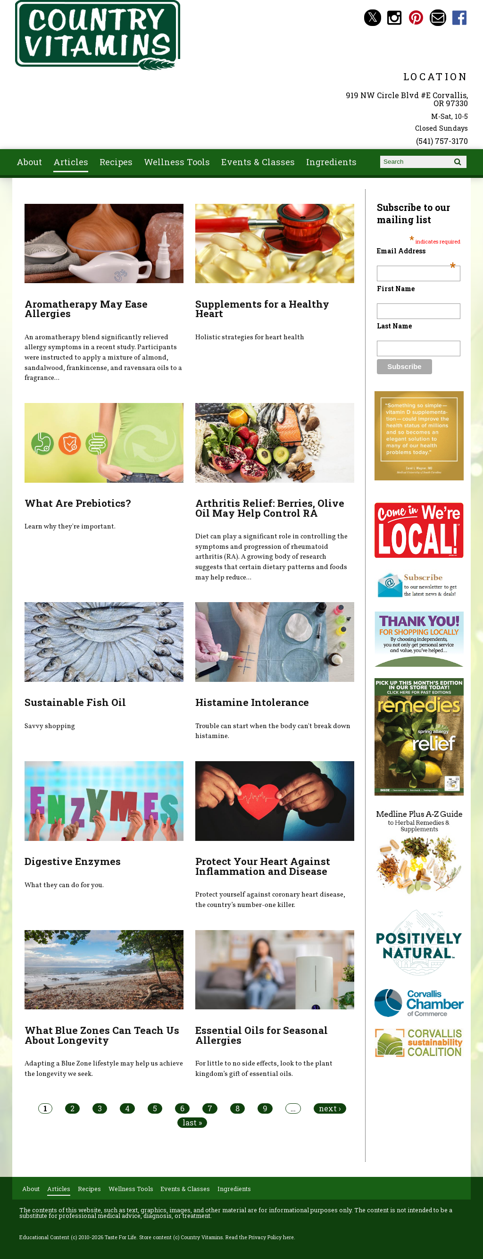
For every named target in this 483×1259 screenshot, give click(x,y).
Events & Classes (258, 162)
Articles (70, 162)
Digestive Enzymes (73, 861)
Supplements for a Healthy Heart (262, 308)
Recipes (116, 162)
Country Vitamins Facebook (459, 17)
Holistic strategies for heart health (249, 337)
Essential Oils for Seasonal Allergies (261, 1035)
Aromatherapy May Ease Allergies (86, 308)
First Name (396, 288)
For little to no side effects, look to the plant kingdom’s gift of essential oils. (264, 1069)
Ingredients (331, 162)
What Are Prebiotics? (78, 503)
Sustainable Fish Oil (75, 702)
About (29, 162)
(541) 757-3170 (442, 141)
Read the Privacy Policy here (259, 1237)
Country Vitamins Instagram (394, 17)
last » (192, 1122)
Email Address (416, 250)
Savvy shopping (50, 726)
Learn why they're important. (70, 526)
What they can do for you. (64, 885)
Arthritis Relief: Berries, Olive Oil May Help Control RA (269, 508)
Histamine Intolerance (252, 702)
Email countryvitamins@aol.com (438, 17)
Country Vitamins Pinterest (416, 17)
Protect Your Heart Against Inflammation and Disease (262, 866)
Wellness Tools (177, 162)
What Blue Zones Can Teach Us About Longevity (102, 1035)
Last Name (394, 325)
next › (330, 1108)
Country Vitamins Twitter (372, 17)
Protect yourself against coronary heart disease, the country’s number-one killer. (270, 900)
